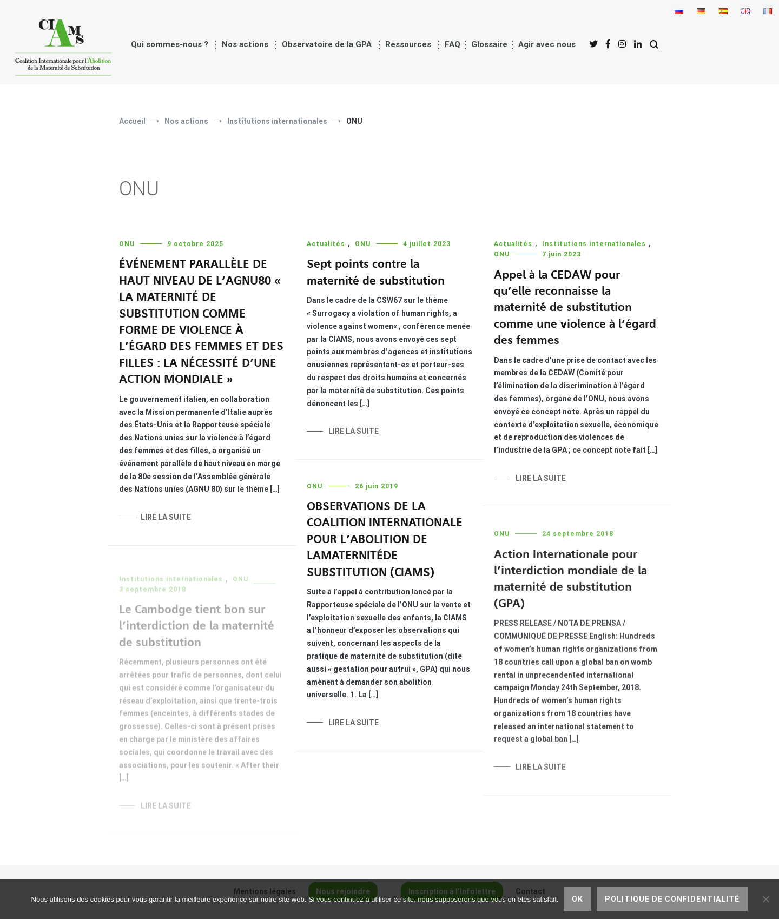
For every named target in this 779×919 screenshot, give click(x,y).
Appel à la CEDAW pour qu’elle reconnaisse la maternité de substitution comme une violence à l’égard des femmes (575, 308)
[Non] (765, 899)
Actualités (326, 244)
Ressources (408, 44)
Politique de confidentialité (672, 899)
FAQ (452, 44)
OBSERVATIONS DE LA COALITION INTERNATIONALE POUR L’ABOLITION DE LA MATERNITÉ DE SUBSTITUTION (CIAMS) (385, 541)
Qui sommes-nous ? (169, 44)
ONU (127, 244)
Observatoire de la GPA (327, 44)
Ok (577, 899)
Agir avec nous (547, 44)
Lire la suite (166, 517)
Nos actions (245, 44)
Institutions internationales (594, 244)
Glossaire (489, 44)
